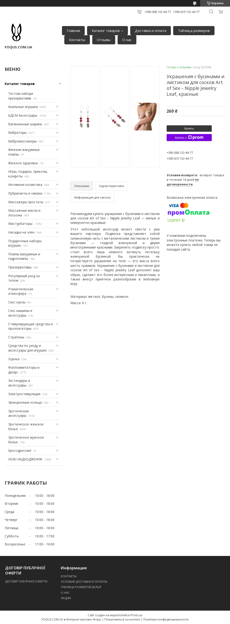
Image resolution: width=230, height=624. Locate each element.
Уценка (13, 359)
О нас (127, 39)
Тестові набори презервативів (20, 95)
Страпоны (16, 337)
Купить (189, 128)
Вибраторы (17, 132)
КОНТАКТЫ (69, 576)
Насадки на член (21, 232)
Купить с (189, 137)
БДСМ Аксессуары (23, 115)
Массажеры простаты (25, 202)
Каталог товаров (106, 30)
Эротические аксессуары (18, 413)
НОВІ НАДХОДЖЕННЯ (25, 459)
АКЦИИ (66, 598)
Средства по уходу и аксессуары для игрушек (27, 347)
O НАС (65, 592)
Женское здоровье (23, 163)
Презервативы (19, 267)
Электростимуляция (24, 394)
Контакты (77, 39)
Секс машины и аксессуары (20, 313)
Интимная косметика (25, 184)
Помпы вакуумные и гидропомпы (24, 256)
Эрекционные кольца (25, 402)
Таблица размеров (194, 30)
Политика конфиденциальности (165, 619)
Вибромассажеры (22, 141)
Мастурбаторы (20, 223)
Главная (73, 30)
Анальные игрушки (23, 106)
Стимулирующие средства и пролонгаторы (30, 326)
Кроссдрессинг (20, 450)
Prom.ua (136, 615)
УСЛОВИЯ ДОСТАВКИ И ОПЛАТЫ (84, 581)
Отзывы (104, 39)
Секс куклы (17, 302)
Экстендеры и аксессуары (19, 382)
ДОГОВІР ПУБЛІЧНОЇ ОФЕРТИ (26, 581)
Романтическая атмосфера (20, 291)
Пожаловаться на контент (122, 619)
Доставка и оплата (150, 30)
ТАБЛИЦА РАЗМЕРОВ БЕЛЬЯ (81, 587)
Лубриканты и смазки (25, 193)
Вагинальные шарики (25, 124)
